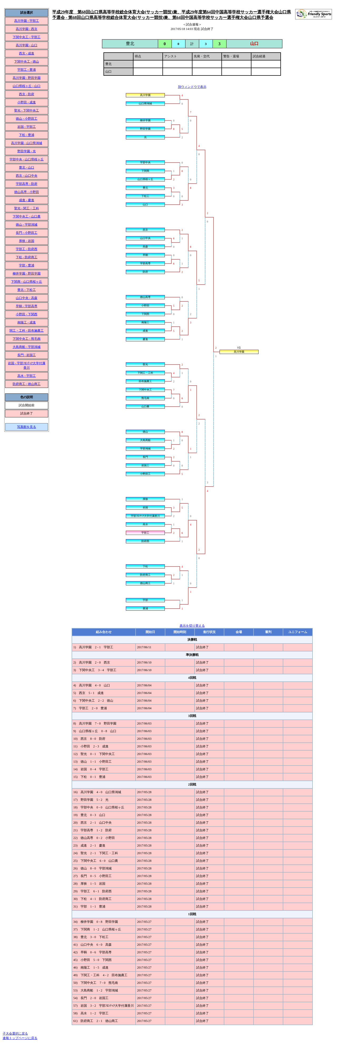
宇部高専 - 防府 (26, 184)
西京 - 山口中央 (26, 176)
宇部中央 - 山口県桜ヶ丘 (26, 159)
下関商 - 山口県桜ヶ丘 (26, 281)
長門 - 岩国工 (26, 355)
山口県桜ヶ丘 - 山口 (27, 86)
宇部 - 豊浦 (26, 265)
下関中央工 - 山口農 (27, 216)
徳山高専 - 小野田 (26, 192)
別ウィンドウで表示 (192, 87)
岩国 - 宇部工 (26, 127)
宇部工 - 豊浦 (26, 70)
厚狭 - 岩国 (26, 241)
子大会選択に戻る (15, 1033)
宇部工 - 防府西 (26, 249)
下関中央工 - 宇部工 (27, 37)
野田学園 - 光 (26, 151)
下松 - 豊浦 (26, 135)
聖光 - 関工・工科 (26, 208)
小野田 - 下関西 (26, 314)
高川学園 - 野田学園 (27, 78)
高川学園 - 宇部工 (26, 21)
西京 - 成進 (26, 53)
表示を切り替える (192, 625)
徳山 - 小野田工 (26, 118)
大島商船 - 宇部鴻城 (27, 347)
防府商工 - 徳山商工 (27, 384)
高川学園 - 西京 (26, 29)
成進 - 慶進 (26, 200)
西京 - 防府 (26, 94)
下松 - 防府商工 (26, 257)
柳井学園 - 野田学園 (27, 273)
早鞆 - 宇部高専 (26, 306)
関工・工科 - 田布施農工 (26, 330)
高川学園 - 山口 (26, 45)
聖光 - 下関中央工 (26, 110)
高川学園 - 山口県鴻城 (26, 143)
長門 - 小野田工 (26, 233)
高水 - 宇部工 (26, 376)
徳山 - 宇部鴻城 (26, 224)
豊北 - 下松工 (26, 290)
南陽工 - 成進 (26, 322)
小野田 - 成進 (26, 102)
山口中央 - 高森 (26, 298)
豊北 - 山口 (26, 167)
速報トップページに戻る (20, 1038)
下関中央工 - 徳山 (26, 61)
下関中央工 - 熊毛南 (27, 339)
